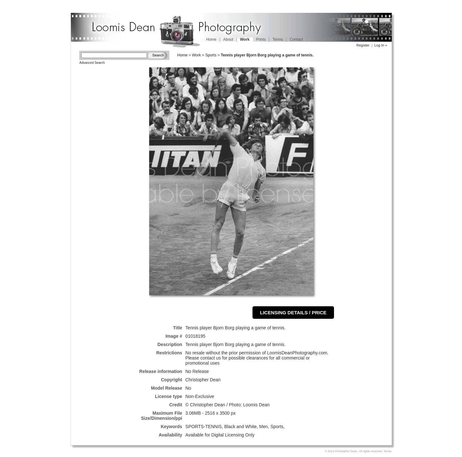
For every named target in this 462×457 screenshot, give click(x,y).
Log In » (380, 45)
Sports (211, 55)
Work (196, 55)
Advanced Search (92, 62)
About (228, 39)
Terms (277, 39)
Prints (261, 39)
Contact (296, 39)
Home (211, 39)
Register (363, 45)
